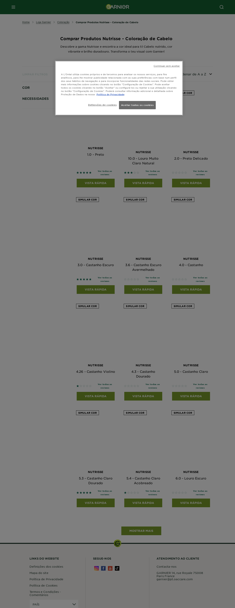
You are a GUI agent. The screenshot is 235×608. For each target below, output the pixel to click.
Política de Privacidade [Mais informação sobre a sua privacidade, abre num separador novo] (110, 94)
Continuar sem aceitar (167, 65)
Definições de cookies (102, 104)
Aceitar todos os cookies (137, 105)
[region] (119, 88)
